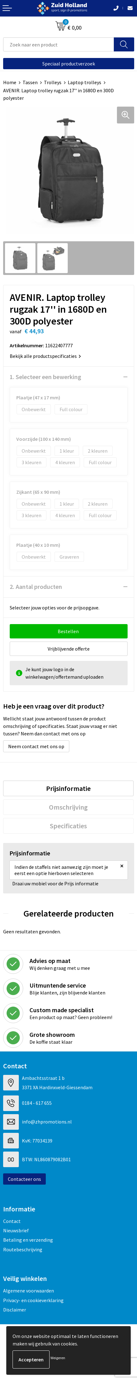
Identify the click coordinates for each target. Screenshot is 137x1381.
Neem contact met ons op (36, 746)
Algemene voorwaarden (28, 1290)
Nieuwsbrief (16, 1230)
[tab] (68, 788)
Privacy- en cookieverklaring (33, 1300)
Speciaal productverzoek (68, 63)
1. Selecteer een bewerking (45, 377)
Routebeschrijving (22, 1249)
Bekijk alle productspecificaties (45, 356)
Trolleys (52, 82)
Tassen (30, 82)
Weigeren (57, 1357)
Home (9, 82)
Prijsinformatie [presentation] (68, 788)
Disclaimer (14, 1309)
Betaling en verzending (28, 1240)
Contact (12, 1221)
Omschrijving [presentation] (68, 807)
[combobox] (58, 44)
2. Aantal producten (36, 586)
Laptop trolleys (84, 82)
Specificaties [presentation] (68, 825)
